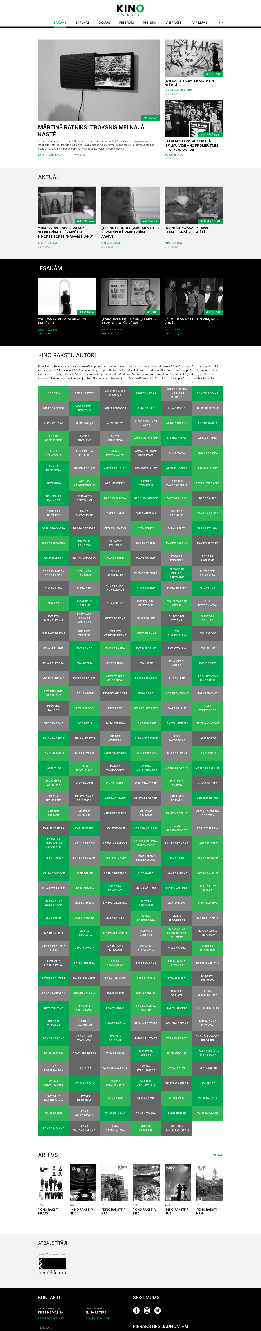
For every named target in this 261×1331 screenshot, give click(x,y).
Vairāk (218, 1155)
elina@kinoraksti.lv (98, 1318)
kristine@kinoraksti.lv (52, 1318)
